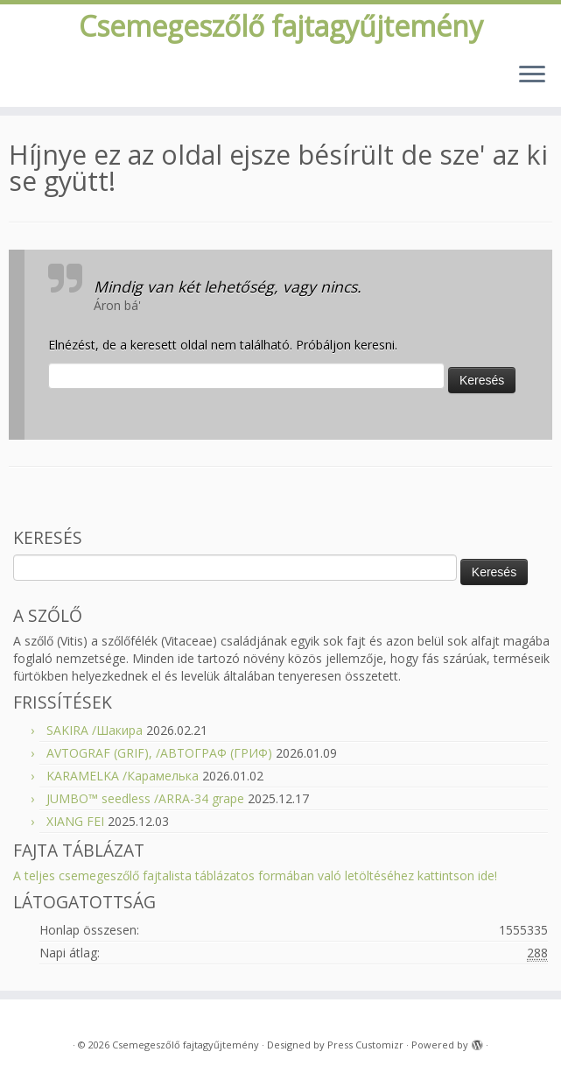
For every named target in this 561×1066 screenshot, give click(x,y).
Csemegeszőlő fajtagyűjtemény (281, 26)
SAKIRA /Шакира (94, 730)
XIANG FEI (75, 821)
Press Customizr (365, 1044)
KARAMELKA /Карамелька (122, 775)
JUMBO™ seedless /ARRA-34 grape (145, 798)
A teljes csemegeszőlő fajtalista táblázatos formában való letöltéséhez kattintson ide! (255, 875)
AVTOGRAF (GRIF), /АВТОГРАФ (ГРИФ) (159, 753)
